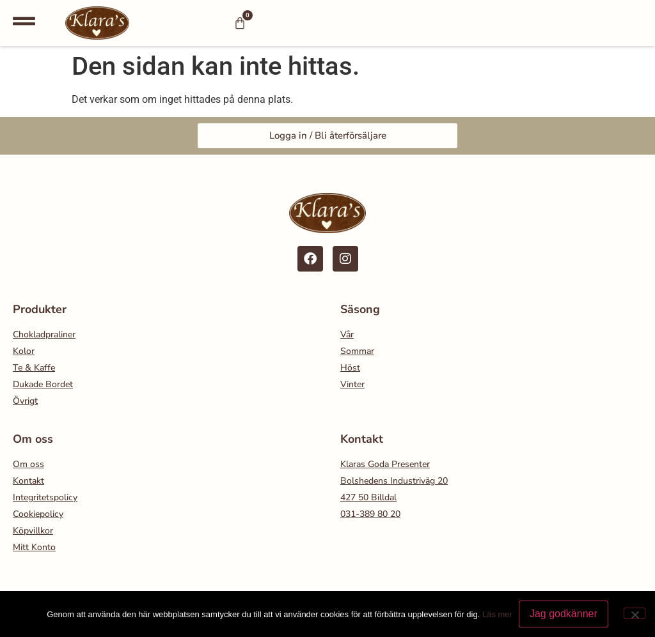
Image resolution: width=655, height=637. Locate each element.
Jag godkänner (563, 613)
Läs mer (497, 614)
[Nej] (634, 613)
